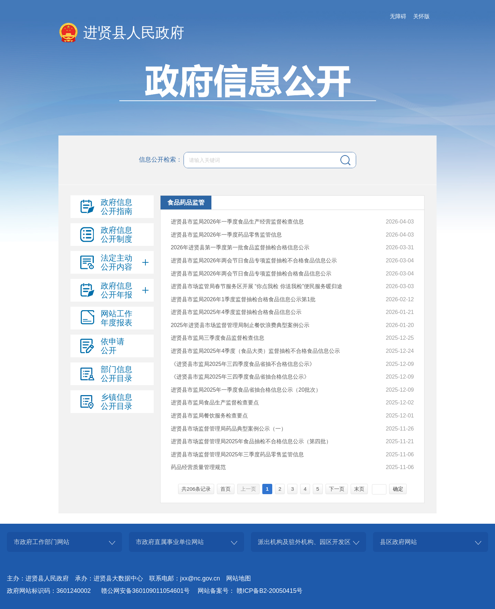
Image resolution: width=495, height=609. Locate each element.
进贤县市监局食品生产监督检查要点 (215, 402)
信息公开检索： (160, 159)
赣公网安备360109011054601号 (145, 590)
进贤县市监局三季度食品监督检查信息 (217, 338)
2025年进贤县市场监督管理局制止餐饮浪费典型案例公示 (240, 325)
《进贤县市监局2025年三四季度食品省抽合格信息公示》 (240, 377)
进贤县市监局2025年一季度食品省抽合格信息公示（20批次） (246, 390)
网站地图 (238, 578)
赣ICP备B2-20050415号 (269, 590)
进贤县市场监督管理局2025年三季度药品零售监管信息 (237, 454)
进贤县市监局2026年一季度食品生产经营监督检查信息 (237, 222)
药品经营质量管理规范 (198, 467)
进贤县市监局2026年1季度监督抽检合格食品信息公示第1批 (243, 299)
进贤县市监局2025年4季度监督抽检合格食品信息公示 (236, 312)
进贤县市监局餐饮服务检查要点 (209, 415)
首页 (225, 489)
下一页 (336, 489)
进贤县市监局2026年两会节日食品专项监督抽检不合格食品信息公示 (254, 260)
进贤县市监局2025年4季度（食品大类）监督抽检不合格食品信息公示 (255, 351)
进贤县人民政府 (133, 32)
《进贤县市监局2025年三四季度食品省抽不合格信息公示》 (243, 364)
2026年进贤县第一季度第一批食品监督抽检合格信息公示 (240, 247)
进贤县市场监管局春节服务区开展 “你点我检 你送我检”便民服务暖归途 (257, 286)
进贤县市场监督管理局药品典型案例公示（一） (228, 429)
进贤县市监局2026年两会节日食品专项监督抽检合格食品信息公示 (251, 273)
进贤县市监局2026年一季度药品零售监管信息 (226, 235)
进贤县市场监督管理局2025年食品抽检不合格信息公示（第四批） (251, 441)
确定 (398, 489)
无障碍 (398, 16)
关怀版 (421, 16)
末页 (359, 489)
